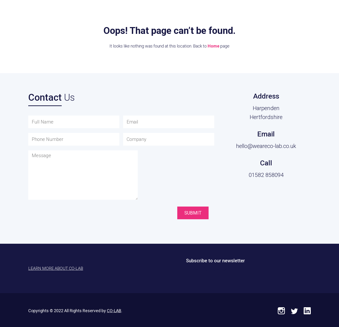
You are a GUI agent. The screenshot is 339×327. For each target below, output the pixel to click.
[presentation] (149, 213)
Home (213, 46)
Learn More (308, 14)
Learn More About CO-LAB (55, 268)
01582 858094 (266, 175)
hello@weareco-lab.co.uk (266, 146)
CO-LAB (114, 310)
